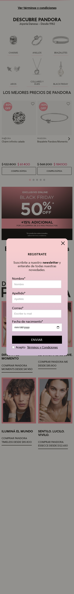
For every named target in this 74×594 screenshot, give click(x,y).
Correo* (17, 308)
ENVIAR (36, 340)
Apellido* (18, 293)
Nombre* (18, 278)
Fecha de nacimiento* (27, 321)
